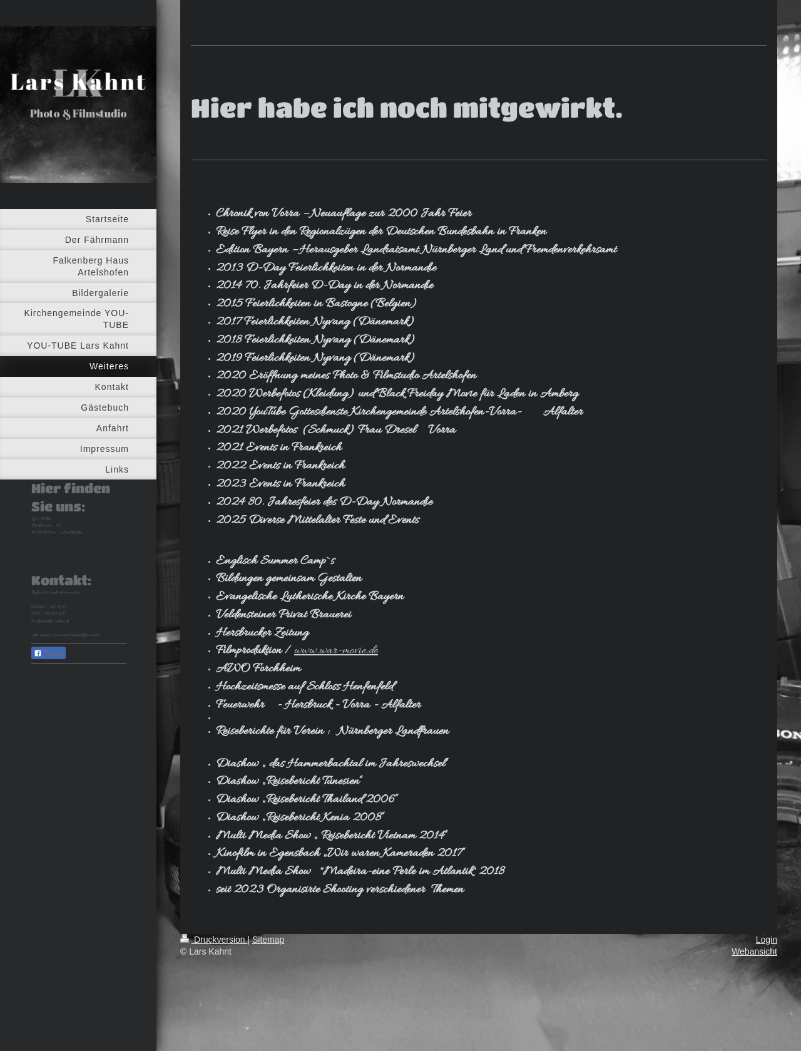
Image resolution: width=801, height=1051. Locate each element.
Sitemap (268, 940)
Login (766, 940)
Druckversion (213, 940)
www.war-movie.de (336, 650)
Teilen (48, 653)
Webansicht (754, 951)
